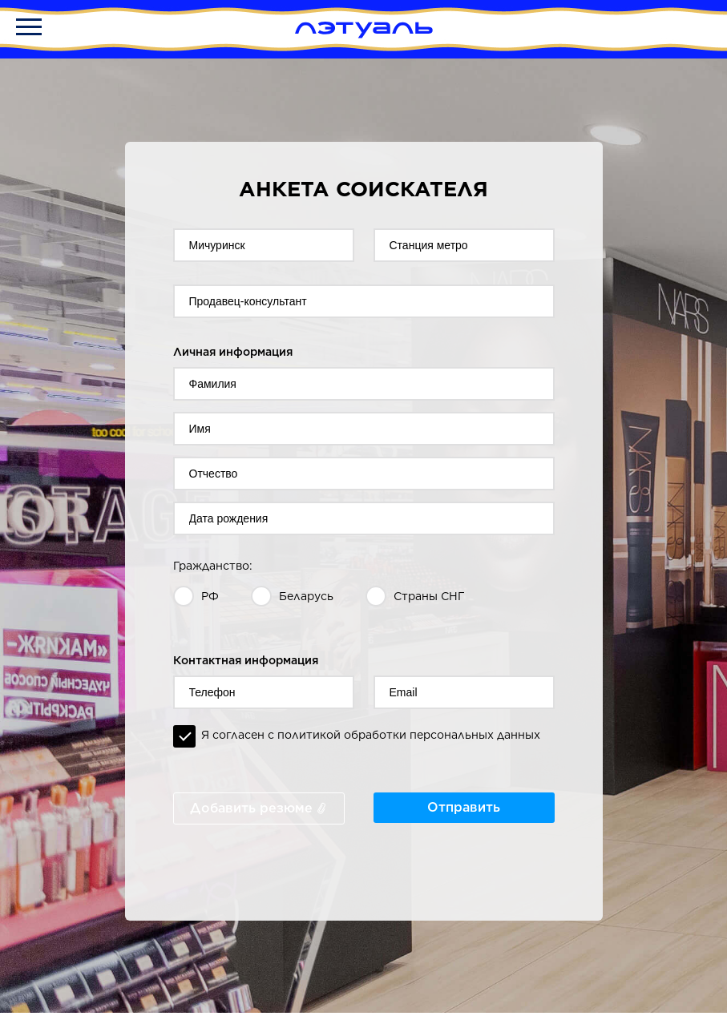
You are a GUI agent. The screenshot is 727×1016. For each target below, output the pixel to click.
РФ (210, 596)
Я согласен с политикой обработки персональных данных (370, 734)
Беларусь (306, 596)
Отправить (463, 807)
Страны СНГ (429, 596)
